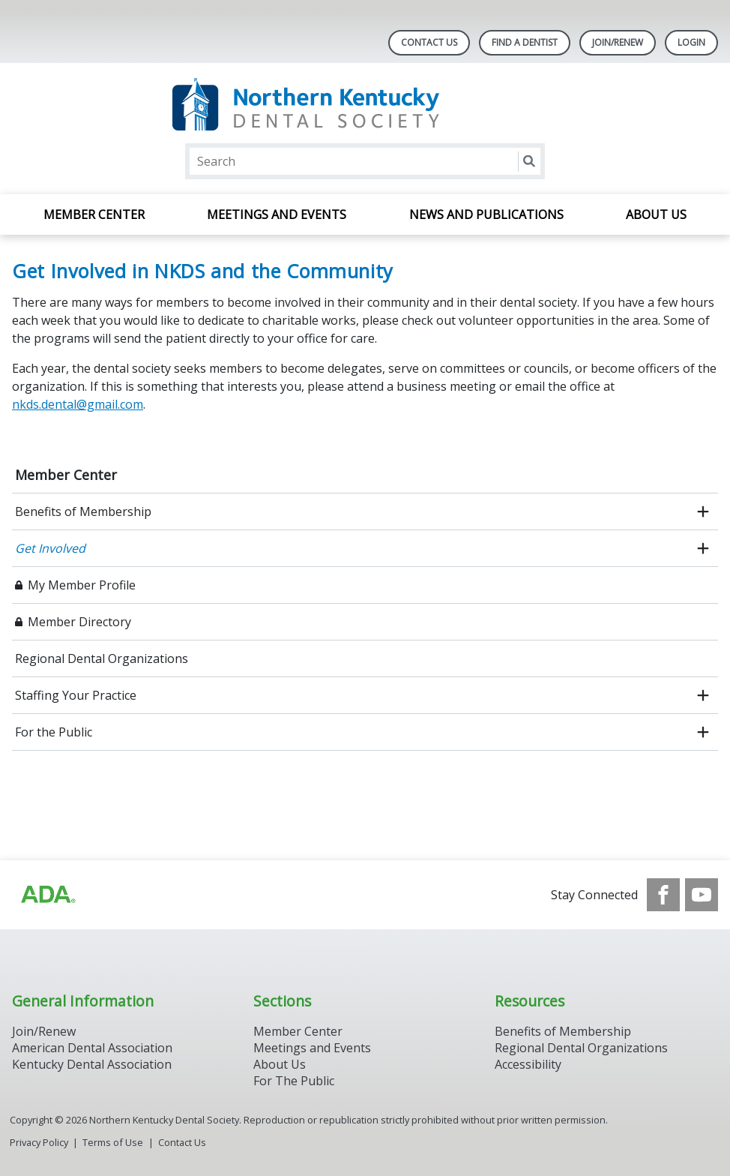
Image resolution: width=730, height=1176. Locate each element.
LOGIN (691, 42)
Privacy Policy (39, 1142)
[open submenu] (703, 511)
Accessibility (528, 1064)
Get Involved (50, 548)
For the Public (53, 732)
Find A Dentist (525, 42)
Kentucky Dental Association (92, 1064)
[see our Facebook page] (663, 894)
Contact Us (429, 42)
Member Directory (79, 622)
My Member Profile (82, 585)
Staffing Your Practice (75, 695)
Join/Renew (617, 42)
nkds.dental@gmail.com (77, 404)
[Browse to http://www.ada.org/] (47, 894)
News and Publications (486, 214)
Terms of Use (112, 1142)
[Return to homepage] (365, 104)
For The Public (293, 1080)
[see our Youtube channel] (701, 894)
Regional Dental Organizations (101, 658)
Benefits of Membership (83, 511)
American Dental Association (92, 1048)
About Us (656, 214)
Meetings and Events (276, 214)
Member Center (94, 214)
